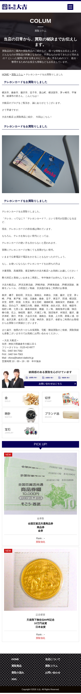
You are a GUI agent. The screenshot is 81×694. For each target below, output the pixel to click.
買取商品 (16, 665)
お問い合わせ (52, 672)
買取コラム (17, 74)
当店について (52, 659)
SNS (14, 679)
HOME (5, 74)
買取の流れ (17, 672)
